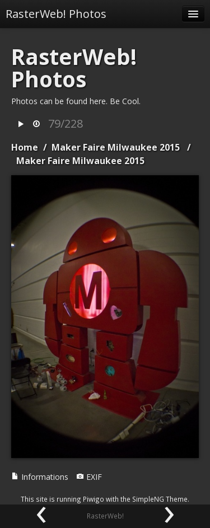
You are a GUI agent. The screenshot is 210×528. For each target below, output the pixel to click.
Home (24, 147)
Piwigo (93, 498)
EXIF (89, 476)
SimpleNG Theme (160, 498)
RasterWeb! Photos (56, 13)
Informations (39, 476)
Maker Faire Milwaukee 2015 (116, 147)
